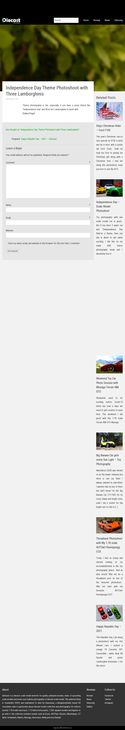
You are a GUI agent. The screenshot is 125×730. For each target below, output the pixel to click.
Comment (48, 162)
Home (86, 20)
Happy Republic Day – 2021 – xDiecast (39, 139)
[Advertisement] (109, 307)
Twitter (108, 699)
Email (48, 217)
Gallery (89, 706)
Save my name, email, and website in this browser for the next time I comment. (44, 243)
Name (48, 205)
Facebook (109, 695)
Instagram (109, 703)
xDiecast (10, 20)
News (107, 20)
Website (9, 230)
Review (96, 20)
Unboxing (118, 20)
